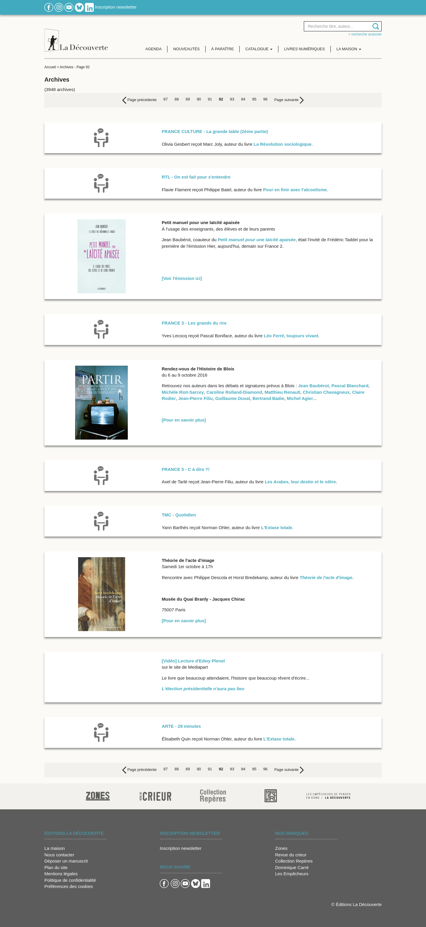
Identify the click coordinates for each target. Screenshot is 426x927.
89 (187, 99)
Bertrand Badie (268, 398)
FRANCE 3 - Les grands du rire (194, 322)
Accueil (50, 67)
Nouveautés (186, 49)
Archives (66, 67)
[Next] (289, 100)
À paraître (222, 49)
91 (210, 99)
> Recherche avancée (365, 34)
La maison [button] (348, 49)
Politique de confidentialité (70, 880)
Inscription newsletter (116, 6)
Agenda (154, 49)
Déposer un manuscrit (66, 860)
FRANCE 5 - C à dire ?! (186, 469)
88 (177, 99)
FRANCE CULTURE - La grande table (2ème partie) (215, 131)
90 (199, 99)
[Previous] (139, 100)
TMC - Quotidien (179, 514)
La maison (54, 848)
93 (232, 99)
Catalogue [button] (258, 49)
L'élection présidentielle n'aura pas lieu (203, 688)
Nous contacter (59, 854)
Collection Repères (294, 860)
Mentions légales (61, 873)
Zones (281, 848)
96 (265, 99)
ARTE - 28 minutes (181, 726)
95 (254, 99)
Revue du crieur (290, 854)
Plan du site (55, 867)
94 (243, 99)
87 (165, 99)
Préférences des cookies (68, 886)
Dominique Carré (292, 867)
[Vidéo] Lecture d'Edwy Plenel (193, 660)
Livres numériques (304, 49)
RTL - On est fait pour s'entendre (196, 176)
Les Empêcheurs (292, 873)
